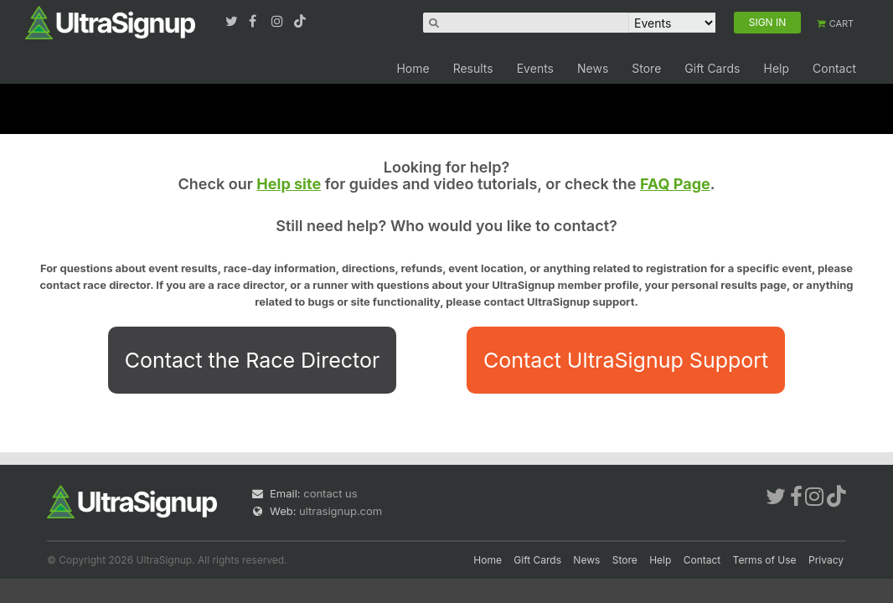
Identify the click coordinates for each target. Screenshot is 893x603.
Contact (834, 68)
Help (776, 68)
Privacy (826, 560)
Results (473, 68)
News (592, 68)
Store (646, 68)
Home (412, 68)
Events (535, 68)
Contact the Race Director (252, 360)
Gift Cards (712, 68)
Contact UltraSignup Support (625, 360)
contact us (330, 493)
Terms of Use (765, 560)
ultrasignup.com (340, 511)
